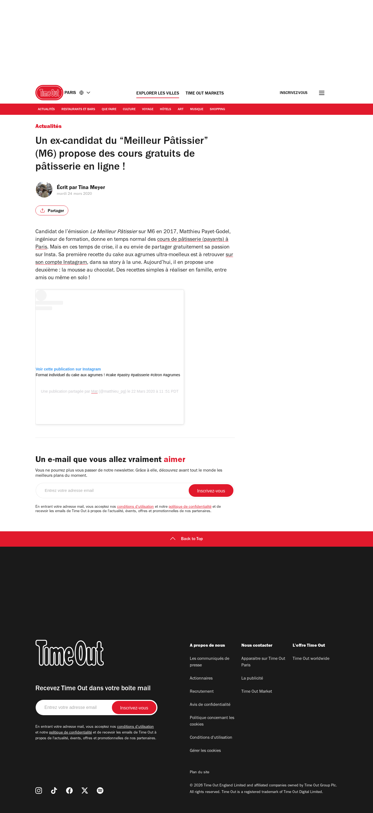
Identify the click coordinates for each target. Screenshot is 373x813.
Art (180, 109)
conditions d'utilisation (135, 507)
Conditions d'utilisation (211, 738)
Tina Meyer (95, 188)
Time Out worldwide (311, 659)
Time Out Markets (205, 94)
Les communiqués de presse (209, 662)
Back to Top (186, 539)
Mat (94, 391)
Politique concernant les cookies (212, 721)
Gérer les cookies (205, 751)
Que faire (109, 109)
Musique (196, 109)
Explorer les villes (157, 94)
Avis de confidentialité (210, 705)
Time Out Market (256, 692)
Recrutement (202, 692)
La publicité (252, 679)
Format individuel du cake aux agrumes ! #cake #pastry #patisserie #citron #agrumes (108, 375)
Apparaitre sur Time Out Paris (263, 662)
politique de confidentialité (190, 507)
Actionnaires (201, 679)
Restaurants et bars (78, 109)
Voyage (147, 109)
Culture (129, 109)
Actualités (46, 109)
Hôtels (165, 109)
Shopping (217, 109)
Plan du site (199, 773)
